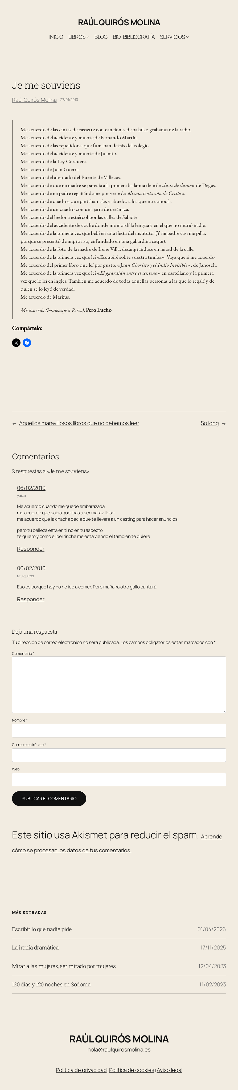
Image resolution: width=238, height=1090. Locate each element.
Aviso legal (169, 1070)
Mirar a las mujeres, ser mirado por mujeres (64, 966)
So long (210, 423)
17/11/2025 (213, 947)
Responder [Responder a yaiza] (30, 548)
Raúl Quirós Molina (119, 22)
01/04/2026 (212, 929)
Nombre (20, 720)
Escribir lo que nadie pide (42, 929)
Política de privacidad (81, 1070)
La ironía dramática (35, 947)
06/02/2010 (31, 487)
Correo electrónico (29, 744)
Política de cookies (131, 1070)
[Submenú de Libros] (88, 36)
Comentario (23, 653)
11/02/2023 (212, 984)
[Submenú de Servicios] (187, 36)
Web (15, 768)
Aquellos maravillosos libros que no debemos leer (79, 423)
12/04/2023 (212, 966)
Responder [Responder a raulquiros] (30, 599)
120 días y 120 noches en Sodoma (51, 984)
